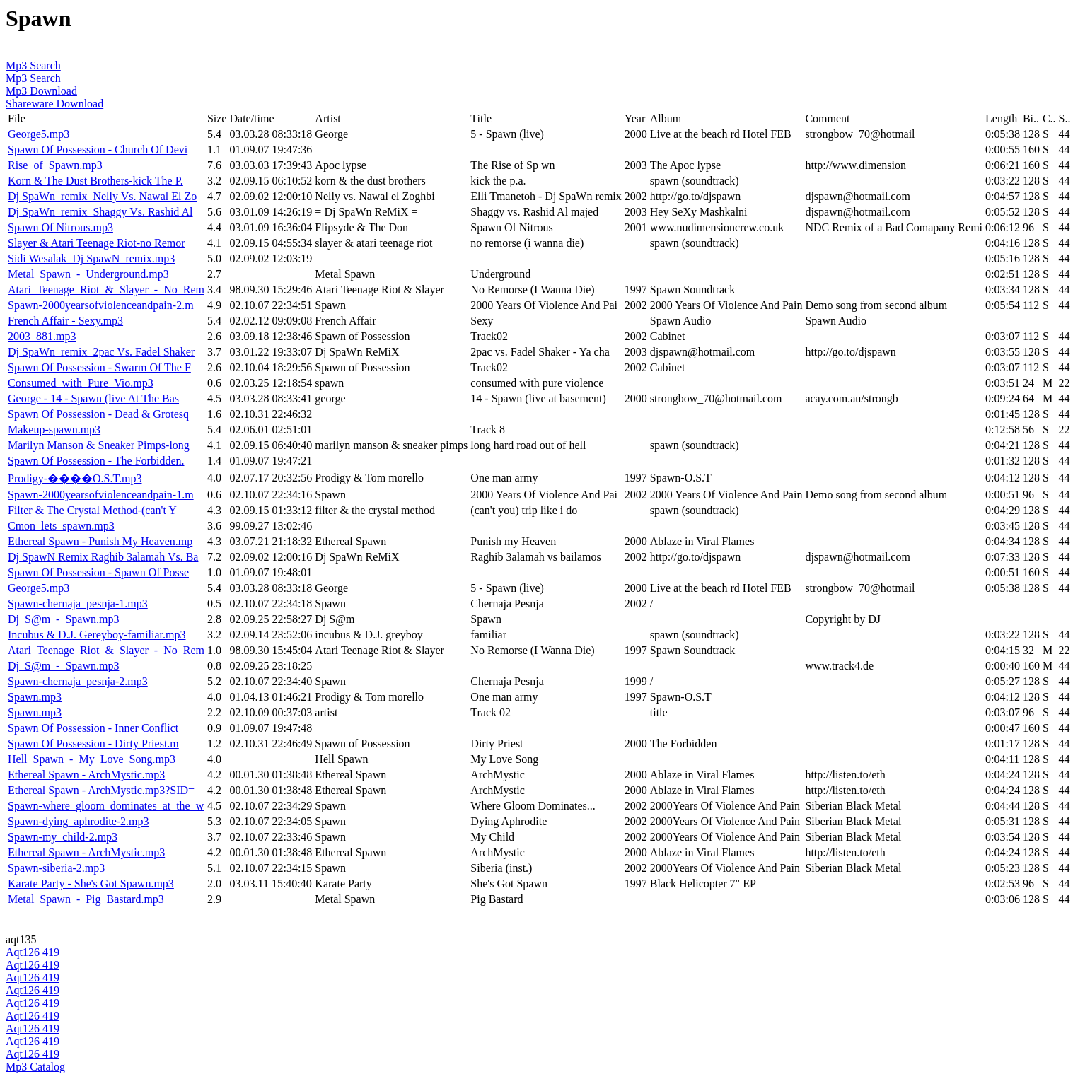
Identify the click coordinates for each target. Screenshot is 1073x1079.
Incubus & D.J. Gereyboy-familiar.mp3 (97, 635)
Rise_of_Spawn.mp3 (55, 165)
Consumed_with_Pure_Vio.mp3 (80, 383)
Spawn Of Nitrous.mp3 (60, 227)
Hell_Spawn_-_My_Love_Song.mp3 (91, 759)
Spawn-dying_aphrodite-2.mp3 (78, 821)
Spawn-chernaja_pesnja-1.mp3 (78, 603)
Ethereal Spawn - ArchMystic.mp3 (86, 775)
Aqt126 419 (32, 952)
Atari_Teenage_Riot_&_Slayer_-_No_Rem (106, 290)
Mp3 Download (41, 91)
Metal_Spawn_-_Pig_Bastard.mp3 (86, 899)
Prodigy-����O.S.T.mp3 (74, 478)
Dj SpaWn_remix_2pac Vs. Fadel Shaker (101, 352)
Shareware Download (54, 104)
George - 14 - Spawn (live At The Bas (93, 398)
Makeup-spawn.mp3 (54, 430)
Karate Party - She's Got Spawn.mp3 (91, 883)
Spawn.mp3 (35, 697)
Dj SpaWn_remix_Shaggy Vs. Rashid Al (100, 212)
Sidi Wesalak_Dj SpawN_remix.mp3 (91, 258)
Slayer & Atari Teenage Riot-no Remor (96, 243)
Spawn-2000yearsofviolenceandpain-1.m (101, 495)
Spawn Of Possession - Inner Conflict (93, 728)
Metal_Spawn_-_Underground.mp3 (88, 274)
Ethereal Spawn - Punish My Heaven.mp (100, 541)
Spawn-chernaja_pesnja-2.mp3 (78, 681)
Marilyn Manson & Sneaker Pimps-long (99, 445)
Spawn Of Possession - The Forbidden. (96, 461)
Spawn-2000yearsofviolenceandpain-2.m (101, 305)
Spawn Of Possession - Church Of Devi (97, 150)
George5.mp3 (38, 134)
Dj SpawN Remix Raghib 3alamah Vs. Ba (103, 557)
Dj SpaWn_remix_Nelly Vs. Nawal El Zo (102, 196)
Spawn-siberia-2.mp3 (56, 868)
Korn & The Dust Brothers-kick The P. (95, 181)
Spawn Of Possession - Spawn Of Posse (98, 572)
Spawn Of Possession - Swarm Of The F (99, 367)
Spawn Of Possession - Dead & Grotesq (98, 414)
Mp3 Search (33, 65)
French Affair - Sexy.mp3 (65, 321)
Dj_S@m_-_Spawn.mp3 (63, 619)
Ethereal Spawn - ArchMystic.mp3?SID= (101, 790)
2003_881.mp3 (42, 336)
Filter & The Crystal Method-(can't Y (92, 510)
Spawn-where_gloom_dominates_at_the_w (106, 806)
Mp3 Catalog (35, 1067)
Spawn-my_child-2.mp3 (62, 837)
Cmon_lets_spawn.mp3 (61, 526)
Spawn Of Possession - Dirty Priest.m (93, 743)
